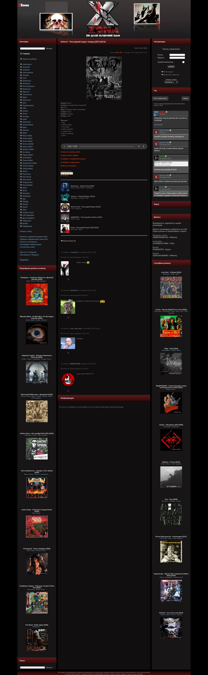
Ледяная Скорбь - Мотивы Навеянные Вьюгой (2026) (37, 356)
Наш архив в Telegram (29, 255)
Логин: (160, 55)
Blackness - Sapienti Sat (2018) (82, 186)
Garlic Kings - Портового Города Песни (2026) (37, 510)
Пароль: (161, 58)
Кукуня (156, 254)
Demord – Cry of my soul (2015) (171, 613)
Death (136, 48)
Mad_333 (118, 52)
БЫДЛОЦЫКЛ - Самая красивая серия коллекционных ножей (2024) (171, 386)
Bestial (155, 247)
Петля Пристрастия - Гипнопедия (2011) (171, 536)
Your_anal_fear (76, 328)
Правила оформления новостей (34, 239)
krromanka (157, 241)
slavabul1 (74, 290)
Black (145, 48)
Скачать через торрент (70, 155)
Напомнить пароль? (171, 75)
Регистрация (168, 72)
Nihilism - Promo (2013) (171, 462)
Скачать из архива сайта (70, 152)
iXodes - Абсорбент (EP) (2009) (171, 425)
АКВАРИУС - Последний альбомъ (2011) (86, 217)
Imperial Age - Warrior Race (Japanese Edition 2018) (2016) (171, 574)
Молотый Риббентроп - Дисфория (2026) (37, 394)
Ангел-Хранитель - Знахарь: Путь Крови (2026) (37, 471)
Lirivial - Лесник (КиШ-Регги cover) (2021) (171, 309)
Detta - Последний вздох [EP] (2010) (85, 227)
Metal (141, 48)
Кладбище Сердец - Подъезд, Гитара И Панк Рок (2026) (36, 587)
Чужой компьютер (165, 62)
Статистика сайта (27, 247)
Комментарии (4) (68, 241)
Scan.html (158, 125)
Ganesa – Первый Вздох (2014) (83, 196)
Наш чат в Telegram (28, 252)
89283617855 (75, 364)
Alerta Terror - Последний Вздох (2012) (86, 207)
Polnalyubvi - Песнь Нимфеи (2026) (36, 549)
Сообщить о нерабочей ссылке (73, 159)
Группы (24, 260)
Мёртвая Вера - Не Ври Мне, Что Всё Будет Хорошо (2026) (37, 317)
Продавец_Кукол (160, 235)
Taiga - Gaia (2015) (171, 348)
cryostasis (74, 252)
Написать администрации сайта (34, 237)
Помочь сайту (26, 231)
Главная (26, 54)
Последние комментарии (30, 244)
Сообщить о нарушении (70, 162)
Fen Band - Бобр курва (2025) (37, 625)
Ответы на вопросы (28, 242)
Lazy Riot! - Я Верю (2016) (171, 272)
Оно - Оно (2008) (171, 499)
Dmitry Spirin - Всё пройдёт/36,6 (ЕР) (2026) (37, 433)
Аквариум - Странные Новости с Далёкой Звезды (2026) (37, 278)
